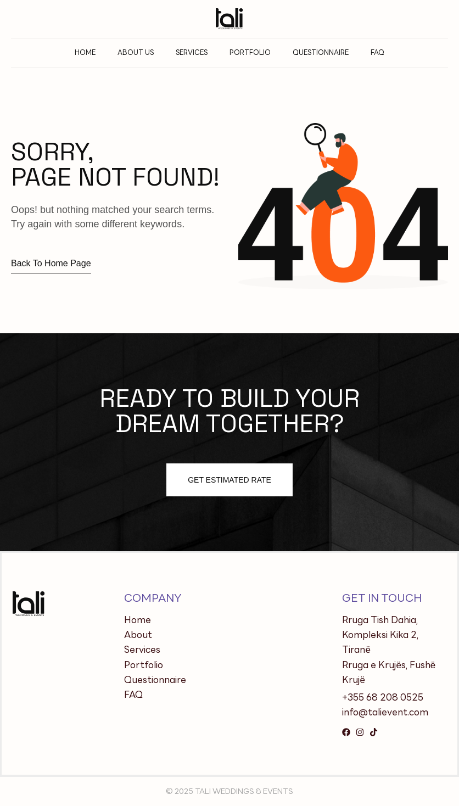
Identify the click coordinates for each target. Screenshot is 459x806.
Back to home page (51, 263)
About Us (135, 52)
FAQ (377, 52)
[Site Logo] (229, 18)
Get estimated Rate (229, 479)
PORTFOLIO (250, 52)
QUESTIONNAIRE (321, 52)
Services (192, 52)
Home (85, 52)
